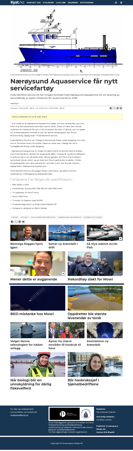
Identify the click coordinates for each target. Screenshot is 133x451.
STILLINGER (48, 3)
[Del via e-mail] (120, 108)
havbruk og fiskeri (93, 217)
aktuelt (24, 217)
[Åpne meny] (121, 2)
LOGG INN (60, 3)
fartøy (14, 217)
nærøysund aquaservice (69, 217)
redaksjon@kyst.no (19, 415)
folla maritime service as (43, 217)
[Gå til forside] (17, 2)
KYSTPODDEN (86, 3)
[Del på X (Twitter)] (114, 108)
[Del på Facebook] (110, 108)
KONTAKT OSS (34, 3)
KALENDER (73, 3)
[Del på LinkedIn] (117, 108)
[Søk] (116, 2)
